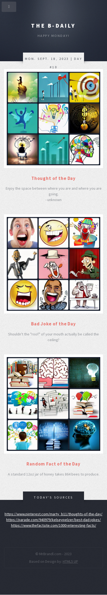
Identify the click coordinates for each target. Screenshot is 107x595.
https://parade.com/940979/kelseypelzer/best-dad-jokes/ (53, 519)
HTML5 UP (70, 561)
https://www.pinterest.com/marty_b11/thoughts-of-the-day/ (53, 514)
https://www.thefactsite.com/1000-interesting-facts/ (53, 525)
